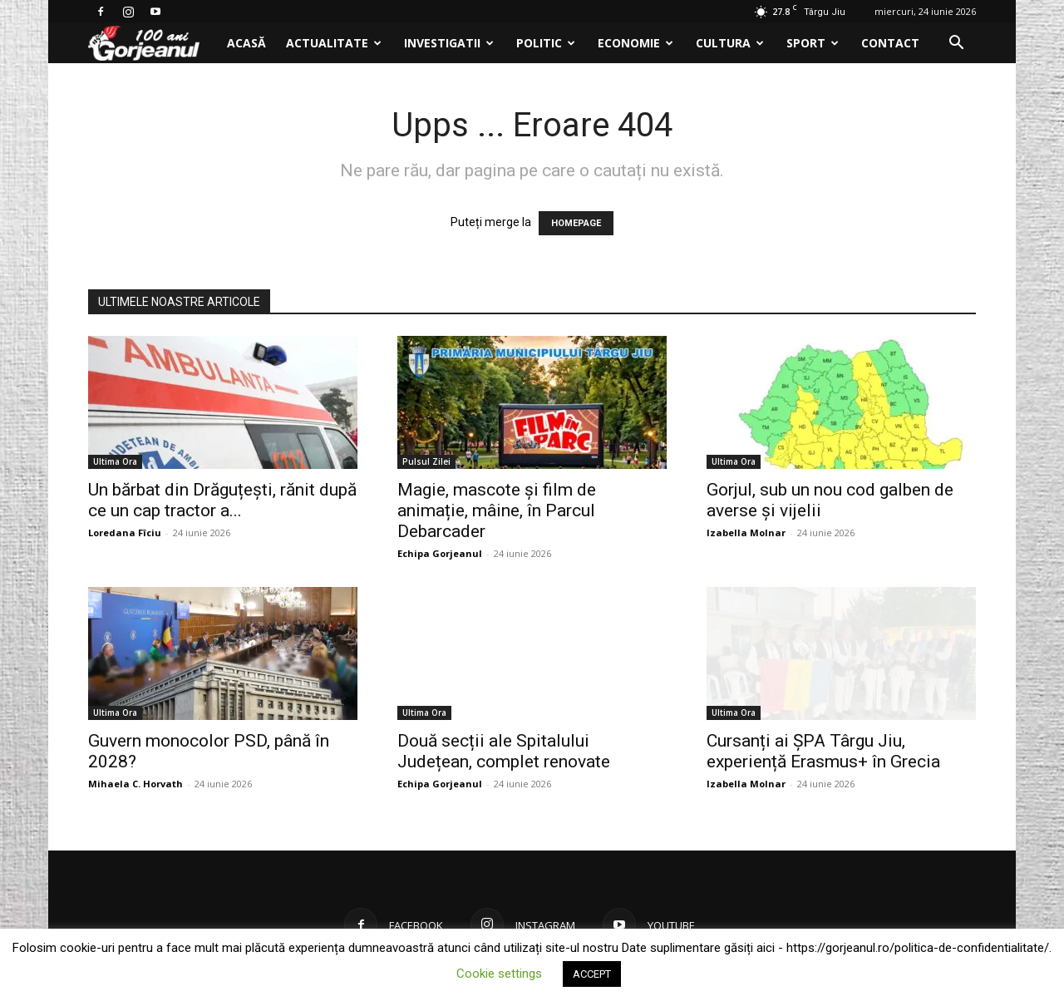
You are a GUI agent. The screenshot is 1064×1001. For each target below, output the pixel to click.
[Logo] (152, 43)
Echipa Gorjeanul (439, 553)
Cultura (730, 43)
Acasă (246, 43)
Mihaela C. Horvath (135, 783)
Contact (890, 43)
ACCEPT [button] (592, 974)
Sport (812, 43)
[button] (956, 44)
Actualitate (334, 43)
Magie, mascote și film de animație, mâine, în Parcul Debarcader (496, 510)
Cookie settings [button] (499, 973)
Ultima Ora (115, 461)
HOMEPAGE (576, 223)
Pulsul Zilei (426, 461)
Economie (635, 43)
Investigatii (449, 43)
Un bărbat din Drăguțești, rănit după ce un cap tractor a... (222, 500)
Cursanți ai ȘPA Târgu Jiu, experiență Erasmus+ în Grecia (823, 751)
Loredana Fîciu (124, 532)
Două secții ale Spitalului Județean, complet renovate (503, 751)
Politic (545, 43)
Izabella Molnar (746, 532)
